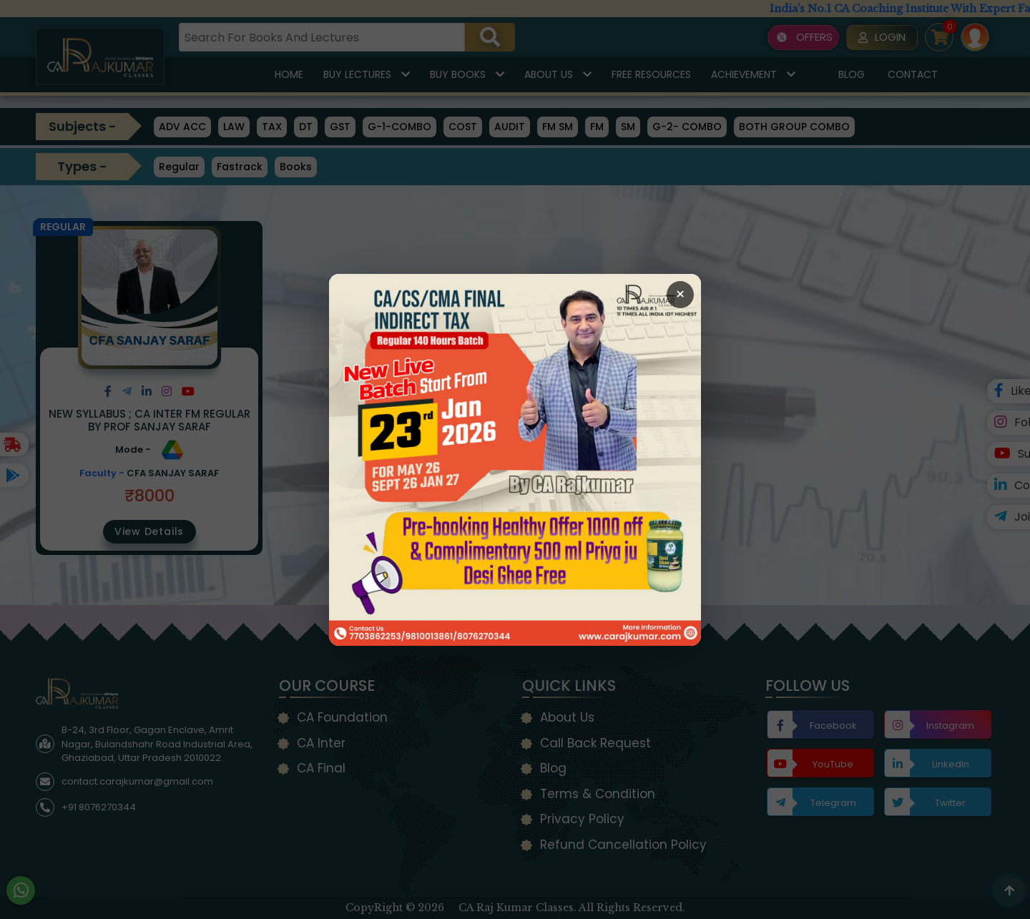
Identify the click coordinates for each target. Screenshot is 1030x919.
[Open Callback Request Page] (515, 460)
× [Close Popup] (680, 294)
